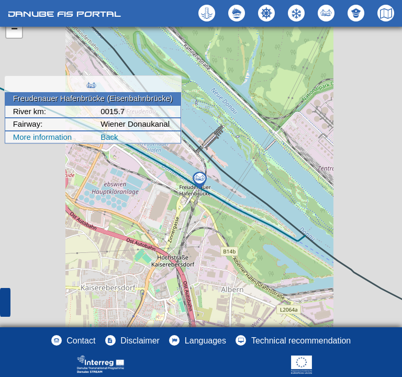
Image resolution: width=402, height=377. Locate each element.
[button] (327, 13)
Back (109, 136)
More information (42, 136)
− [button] (14, 30)
